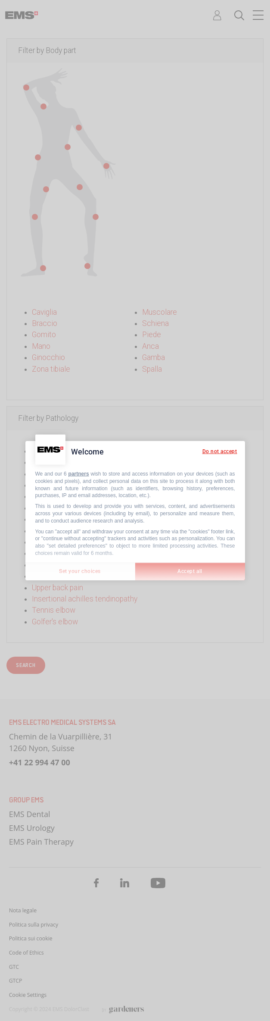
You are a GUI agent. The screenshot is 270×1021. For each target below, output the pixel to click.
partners (78, 474)
